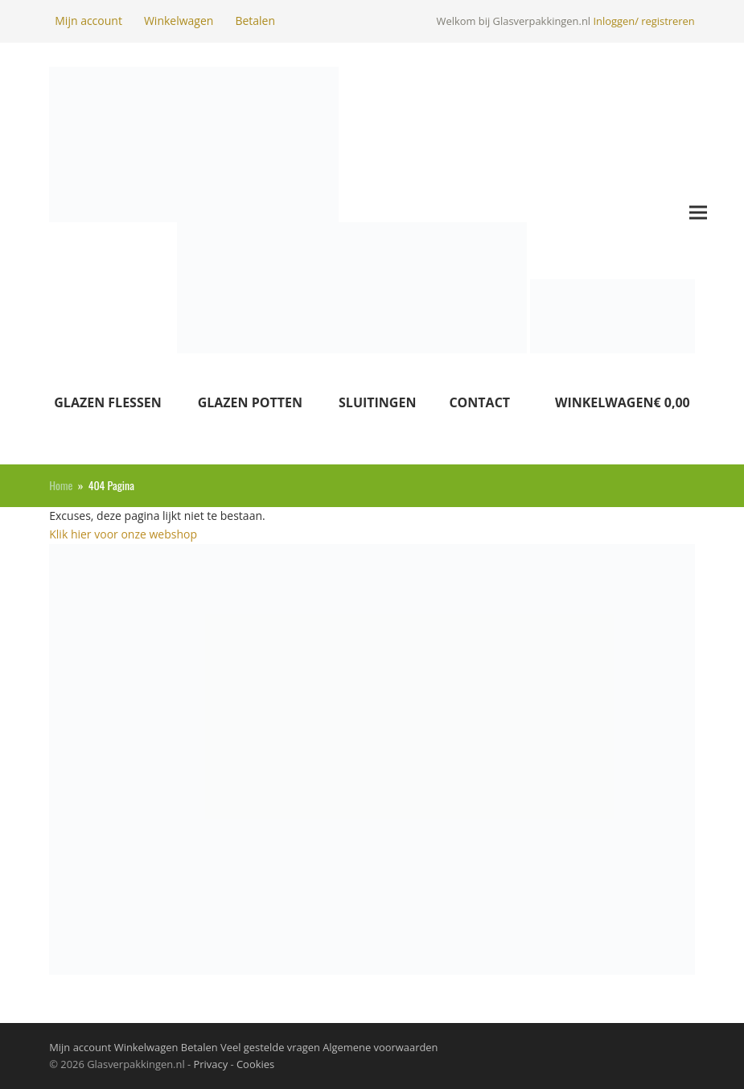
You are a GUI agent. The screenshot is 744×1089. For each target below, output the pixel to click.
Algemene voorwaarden (379, 1047)
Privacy (211, 1064)
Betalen (255, 20)
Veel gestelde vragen (269, 1047)
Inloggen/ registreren (643, 21)
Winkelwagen (178, 20)
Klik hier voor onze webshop (123, 534)
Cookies (255, 1064)
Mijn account (88, 20)
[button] (698, 213)
